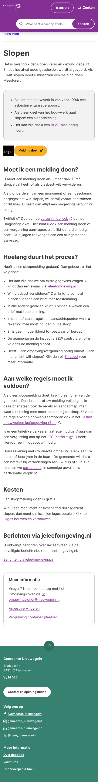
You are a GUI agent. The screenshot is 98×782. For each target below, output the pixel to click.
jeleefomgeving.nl (61, 286)
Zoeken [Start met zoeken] (83, 24)
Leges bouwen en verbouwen (27, 519)
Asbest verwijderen (24, 608)
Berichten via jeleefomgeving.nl (28, 559)
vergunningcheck (56, 218)
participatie (32, 467)
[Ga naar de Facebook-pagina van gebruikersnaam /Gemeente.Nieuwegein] (22, 713)
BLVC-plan (59, 125)
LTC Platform (60, 437)
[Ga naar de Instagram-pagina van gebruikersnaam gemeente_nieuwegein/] (22, 721)
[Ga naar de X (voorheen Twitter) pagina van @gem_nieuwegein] (19, 735)
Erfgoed (71, 356)
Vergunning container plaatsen (33, 617)
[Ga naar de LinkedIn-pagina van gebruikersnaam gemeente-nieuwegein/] (22, 728)
